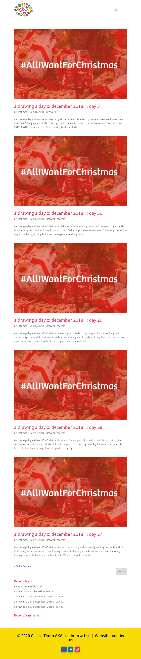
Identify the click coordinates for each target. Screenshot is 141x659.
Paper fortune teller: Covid (29, 586)
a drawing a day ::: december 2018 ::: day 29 (58, 320)
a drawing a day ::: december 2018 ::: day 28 (58, 427)
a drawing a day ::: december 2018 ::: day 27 (58, 534)
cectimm (22, 111)
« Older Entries (22, 566)
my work (51, 111)
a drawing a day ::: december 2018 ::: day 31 (58, 106)
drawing (50, 218)
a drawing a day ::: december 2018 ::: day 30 (58, 213)
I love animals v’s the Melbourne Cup (34, 591)
